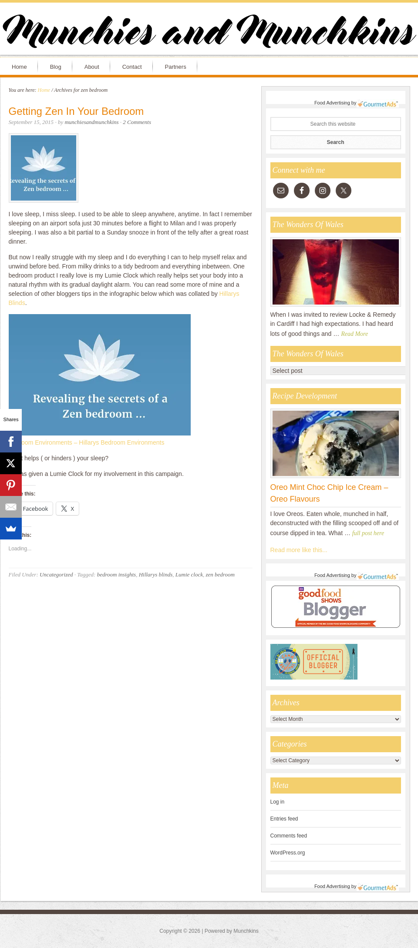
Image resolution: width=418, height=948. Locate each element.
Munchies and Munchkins (209, 33)
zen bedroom (220, 574)
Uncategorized (56, 574)
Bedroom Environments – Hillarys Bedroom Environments (87, 442)
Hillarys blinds (156, 574)
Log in (277, 802)
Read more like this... (299, 549)
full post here (368, 533)
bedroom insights (116, 574)
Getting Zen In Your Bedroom (76, 111)
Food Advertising (332, 102)
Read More (354, 334)
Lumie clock (189, 574)
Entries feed (284, 819)
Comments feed (288, 836)
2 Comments (137, 122)
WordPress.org (287, 853)
